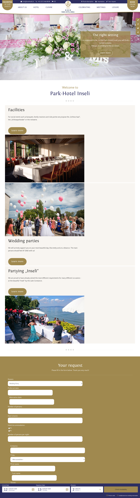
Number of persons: (15, 279)
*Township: (107, 298)
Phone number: (108, 307)
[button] (19, 489)
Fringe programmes (57, 412)
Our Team (11, 384)
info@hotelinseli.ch (28, 1)
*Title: (74, 270)
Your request (112, 1)
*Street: (74, 288)
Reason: (11, 261)
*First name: (76, 279)
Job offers (11, 388)
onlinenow (132, 4)
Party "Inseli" (12, 412)
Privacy (105, 469)
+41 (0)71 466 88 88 (44, 1)
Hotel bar (96, 388)
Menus (95, 391)
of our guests (7, 4)
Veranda (96, 384)
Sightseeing (97, 408)
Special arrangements (58, 388)
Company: (75, 261)
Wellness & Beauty (57, 384)
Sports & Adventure (100, 412)
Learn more (108, 57)
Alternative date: (45, 270)
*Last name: (107, 279)
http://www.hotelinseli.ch (38, 364)
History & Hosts (13, 381)
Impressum (97, 469)
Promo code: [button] (110, 495)
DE (55, 1)
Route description (88, 1)
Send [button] (98, 454)
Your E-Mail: (76, 307)
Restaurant (97, 381)
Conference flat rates (58, 408)
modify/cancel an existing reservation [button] (127, 495)
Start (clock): (13, 288)
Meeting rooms (55, 405)
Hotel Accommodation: (16, 298)
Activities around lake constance (105, 405)
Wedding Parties (14, 408)
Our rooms (54, 381)
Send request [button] (70, 339)
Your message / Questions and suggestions (23, 318)
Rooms (10, 405)
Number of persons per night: (18, 307)
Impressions (101, 1)
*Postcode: (76, 298)
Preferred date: (13, 270)
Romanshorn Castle (57, 391)
